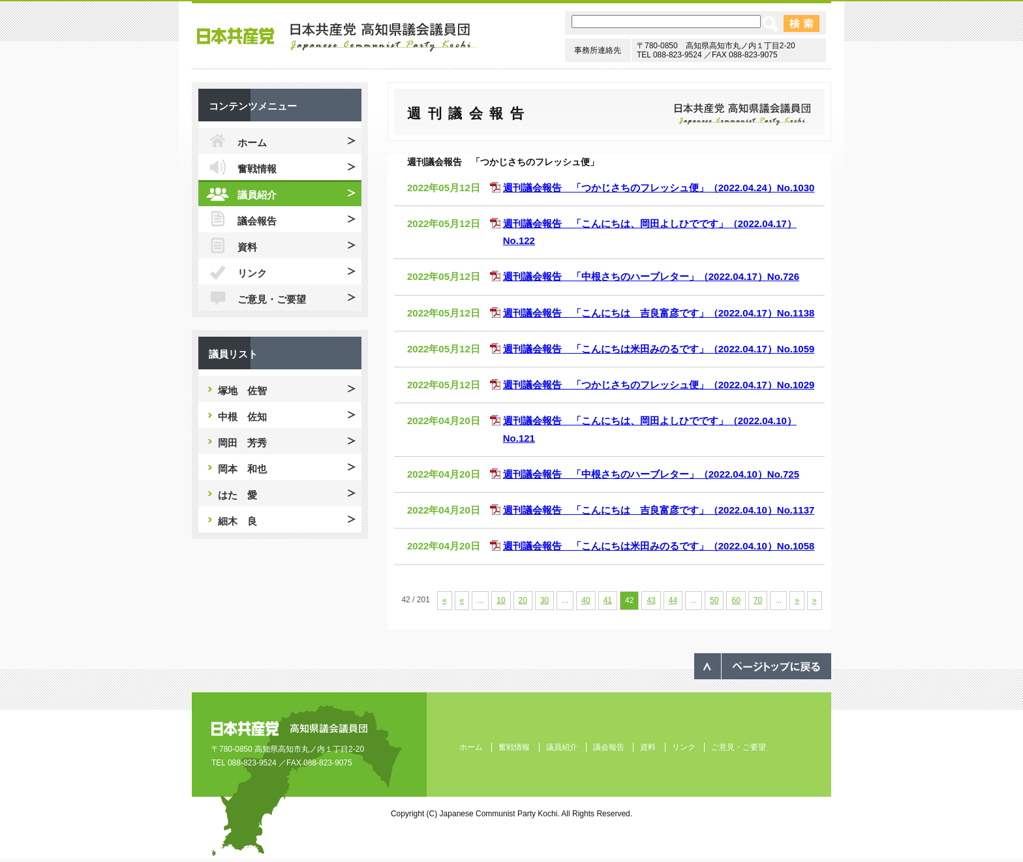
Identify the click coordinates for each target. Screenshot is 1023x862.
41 (607, 600)
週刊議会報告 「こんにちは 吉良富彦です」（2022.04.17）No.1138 (659, 312)
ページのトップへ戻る (762, 666)
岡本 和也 (242, 468)
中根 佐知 (242, 416)
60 (735, 600)
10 (500, 600)
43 (651, 600)
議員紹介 (257, 194)
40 (585, 600)
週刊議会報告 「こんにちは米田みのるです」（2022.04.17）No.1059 (659, 348)
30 (544, 600)
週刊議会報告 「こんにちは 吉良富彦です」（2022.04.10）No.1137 (659, 510)
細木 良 (237, 521)
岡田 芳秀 (242, 442)
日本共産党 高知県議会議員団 (338, 37)
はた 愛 (237, 494)
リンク (252, 273)
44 (673, 600)
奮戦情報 (257, 168)
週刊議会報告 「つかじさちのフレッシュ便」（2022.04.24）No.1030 (659, 187)
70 (758, 600)
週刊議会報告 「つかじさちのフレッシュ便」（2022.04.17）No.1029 (659, 384)
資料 (247, 247)
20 (523, 600)
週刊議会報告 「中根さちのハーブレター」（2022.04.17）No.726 (651, 276)
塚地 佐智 (242, 390)
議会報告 (257, 220)
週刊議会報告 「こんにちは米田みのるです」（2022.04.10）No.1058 (659, 545)
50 (714, 600)
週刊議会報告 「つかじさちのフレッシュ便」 (503, 162)
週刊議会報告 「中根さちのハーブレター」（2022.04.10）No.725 (651, 474)
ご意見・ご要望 (271, 299)
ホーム (252, 142)
